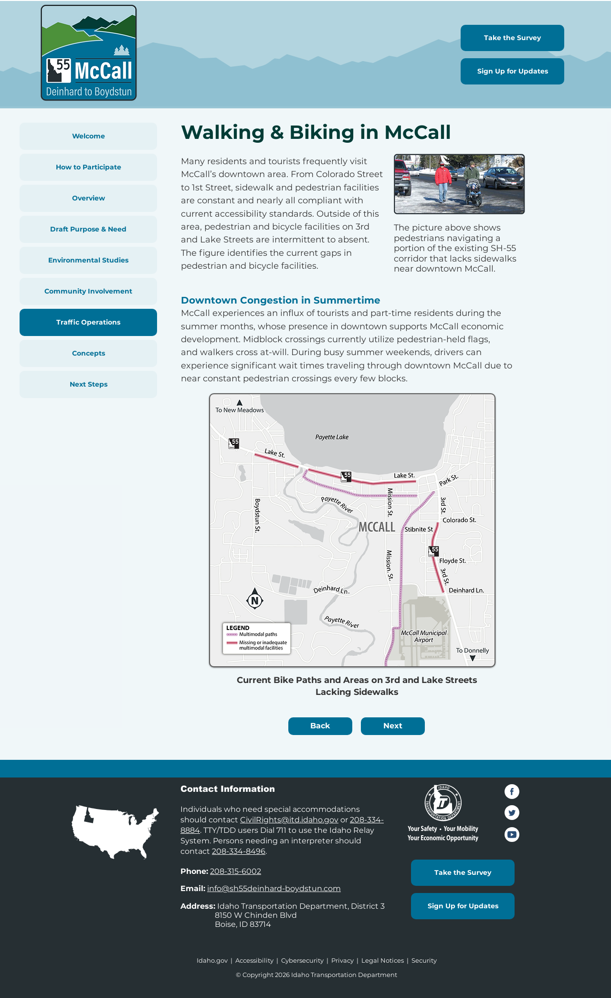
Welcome (88, 136)
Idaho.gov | (216, 960)
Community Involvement (88, 291)
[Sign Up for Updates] (512, 71)
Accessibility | (258, 960)
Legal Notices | (386, 960)
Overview (88, 198)
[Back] (320, 726)
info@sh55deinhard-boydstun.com (274, 888)
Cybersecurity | (306, 960)
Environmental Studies (88, 260)
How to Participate (88, 167)
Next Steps (88, 384)
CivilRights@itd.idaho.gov (289, 819)
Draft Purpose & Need (88, 229)
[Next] (393, 726)
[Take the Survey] (512, 38)
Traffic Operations (88, 322)
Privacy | (346, 960)
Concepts (88, 353)
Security (424, 960)
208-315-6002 (235, 871)
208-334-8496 (238, 851)
